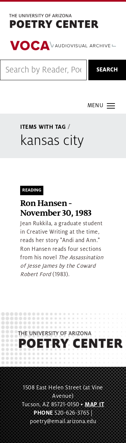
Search (107, 70)
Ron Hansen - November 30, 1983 (55, 208)
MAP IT (94, 405)
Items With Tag (43, 127)
